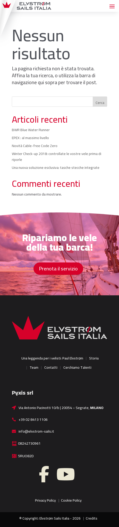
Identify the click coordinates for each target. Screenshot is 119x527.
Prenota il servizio (58, 268)
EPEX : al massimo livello (30, 137)
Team (34, 367)
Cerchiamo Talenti (77, 367)
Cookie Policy (71, 500)
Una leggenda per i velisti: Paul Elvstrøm (52, 358)
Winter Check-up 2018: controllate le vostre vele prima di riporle (56, 156)
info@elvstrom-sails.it (36, 431)
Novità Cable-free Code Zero (34, 145)
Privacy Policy (45, 500)
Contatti (50, 367)
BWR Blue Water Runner (31, 129)
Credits (91, 518)
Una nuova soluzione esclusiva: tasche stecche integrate (55, 167)
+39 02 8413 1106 (33, 419)
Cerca (100, 102)
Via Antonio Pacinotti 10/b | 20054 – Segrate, (61, 407)
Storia (94, 358)
